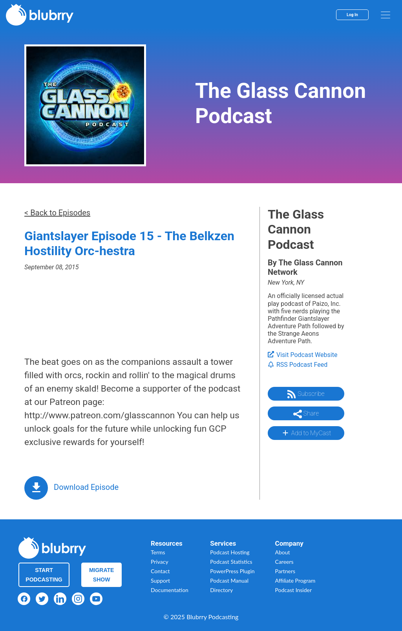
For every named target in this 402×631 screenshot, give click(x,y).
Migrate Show (101, 575)
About (282, 552)
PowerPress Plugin (232, 571)
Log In (352, 14)
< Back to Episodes (57, 212)
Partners (285, 571)
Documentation (169, 590)
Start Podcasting (44, 575)
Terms (158, 552)
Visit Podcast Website (302, 355)
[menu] (385, 14)
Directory (221, 590)
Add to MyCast (306, 433)
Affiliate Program (295, 580)
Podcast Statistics (231, 561)
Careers (284, 561)
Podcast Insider (293, 590)
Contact (160, 571)
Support (160, 580)
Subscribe (305, 394)
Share (306, 414)
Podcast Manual (229, 580)
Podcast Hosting (229, 552)
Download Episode (86, 487)
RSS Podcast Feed (297, 364)
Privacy (159, 561)
